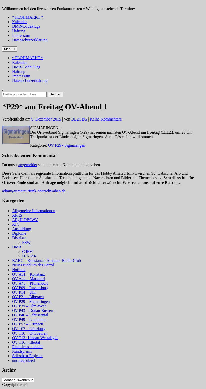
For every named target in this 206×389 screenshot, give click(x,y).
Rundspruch (22, 351)
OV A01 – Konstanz (28, 274)
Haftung (18, 31)
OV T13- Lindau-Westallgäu (35, 338)
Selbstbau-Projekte (27, 356)
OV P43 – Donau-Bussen (32, 310)
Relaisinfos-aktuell (27, 347)
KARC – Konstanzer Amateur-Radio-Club (46, 260)
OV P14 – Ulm (24, 292)
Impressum (21, 35)
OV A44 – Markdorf (28, 279)
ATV (16, 224)
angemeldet (27, 165)
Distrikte (19, 238)
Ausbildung (21, 229)
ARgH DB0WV (25, 220)
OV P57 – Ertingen (27, 324)
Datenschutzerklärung (29, 40)
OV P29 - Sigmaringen (66, 145)
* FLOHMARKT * (27, 17)
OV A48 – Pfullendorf (30, 283)
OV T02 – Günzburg (28, 328)
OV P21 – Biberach (28, 297)
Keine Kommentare (106, 119)
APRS (17, 215)
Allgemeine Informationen (33, 210)
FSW (26, 242)
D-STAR (29, 256)
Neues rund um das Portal (33, 265)
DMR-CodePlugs (26, 26)
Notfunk (18, 269)
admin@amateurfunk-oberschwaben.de (34, 191)
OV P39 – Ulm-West (29, 306)
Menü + (9, 49)
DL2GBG (79, 119)
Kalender (19, 22)
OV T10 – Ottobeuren (29, 333)
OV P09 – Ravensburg (30, 288)
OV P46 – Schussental (30, 315)
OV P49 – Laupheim (29, 319)
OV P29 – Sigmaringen (31, 301)
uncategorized (23, 360)
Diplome (19, 233)
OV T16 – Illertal (26, 342)
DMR (16, 247)
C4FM (27, 251)
